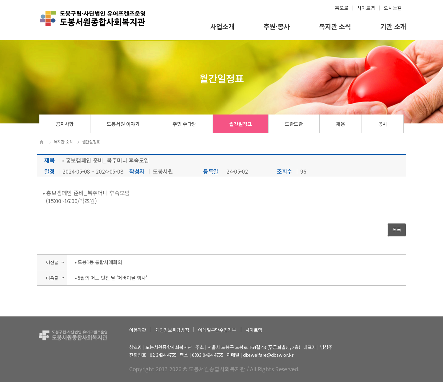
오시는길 (393, 7)
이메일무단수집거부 (217, 330)
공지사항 (65, 123)
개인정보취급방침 (172, 330)
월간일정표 (240, 123)
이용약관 (137, 330)
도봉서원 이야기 (123, 123)
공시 (382, 123)
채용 (340, 123)
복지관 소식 (335, 26)
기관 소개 (393, 26)
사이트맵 (366, 7)
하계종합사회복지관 (92, 23)
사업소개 (222, 26)
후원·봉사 (276, 26)
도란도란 (294, 123)
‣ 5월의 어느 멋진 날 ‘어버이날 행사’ (111, 277)
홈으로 (341, 7)
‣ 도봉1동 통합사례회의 (98, 262)
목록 (396, 229)
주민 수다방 (184, 123)
